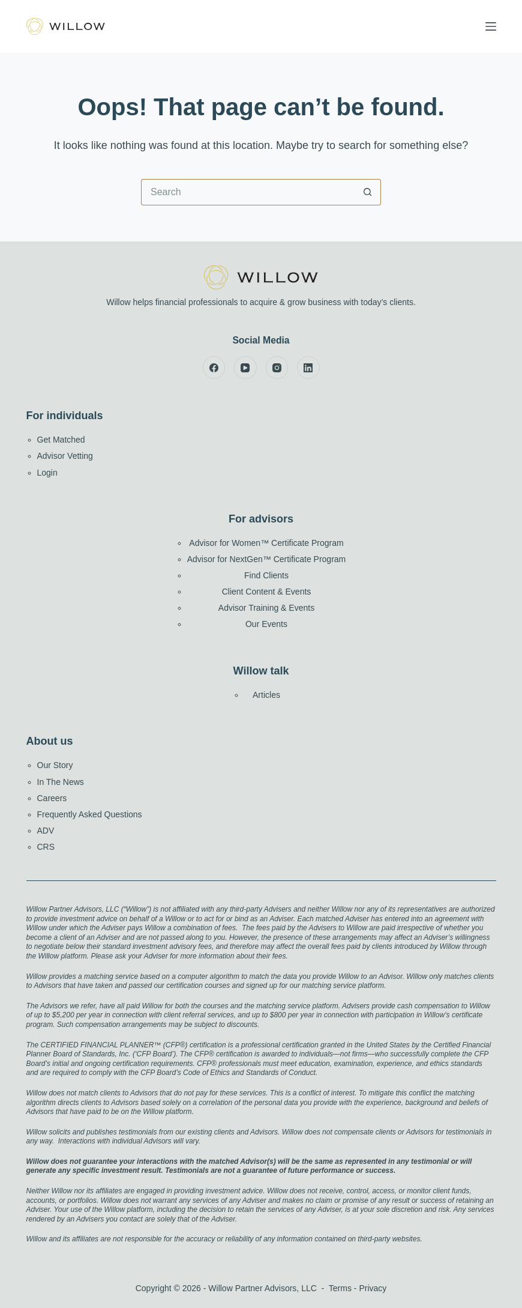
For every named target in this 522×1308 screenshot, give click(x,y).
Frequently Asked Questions (89, 814)
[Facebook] (214, 367)
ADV (46, 830)
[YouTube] (245, 367)
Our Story (55, 765)
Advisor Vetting (65, 456)
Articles (266, 695)
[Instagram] (277, 367)
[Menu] (490, 26)
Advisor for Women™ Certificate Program (266, 543)
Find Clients (266, 575)
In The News (60, 782)
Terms (340, 1288)
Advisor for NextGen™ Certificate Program (266, 559)
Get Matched (61, 439)
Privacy (372, 1288)
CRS (46, 847)
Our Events (266, 624)
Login (47, 472)
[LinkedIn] (308, 367)
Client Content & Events (266, 591)
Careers (52, 798)
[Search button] (368, 192)
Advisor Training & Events (266, 608)
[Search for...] (248, 192)
